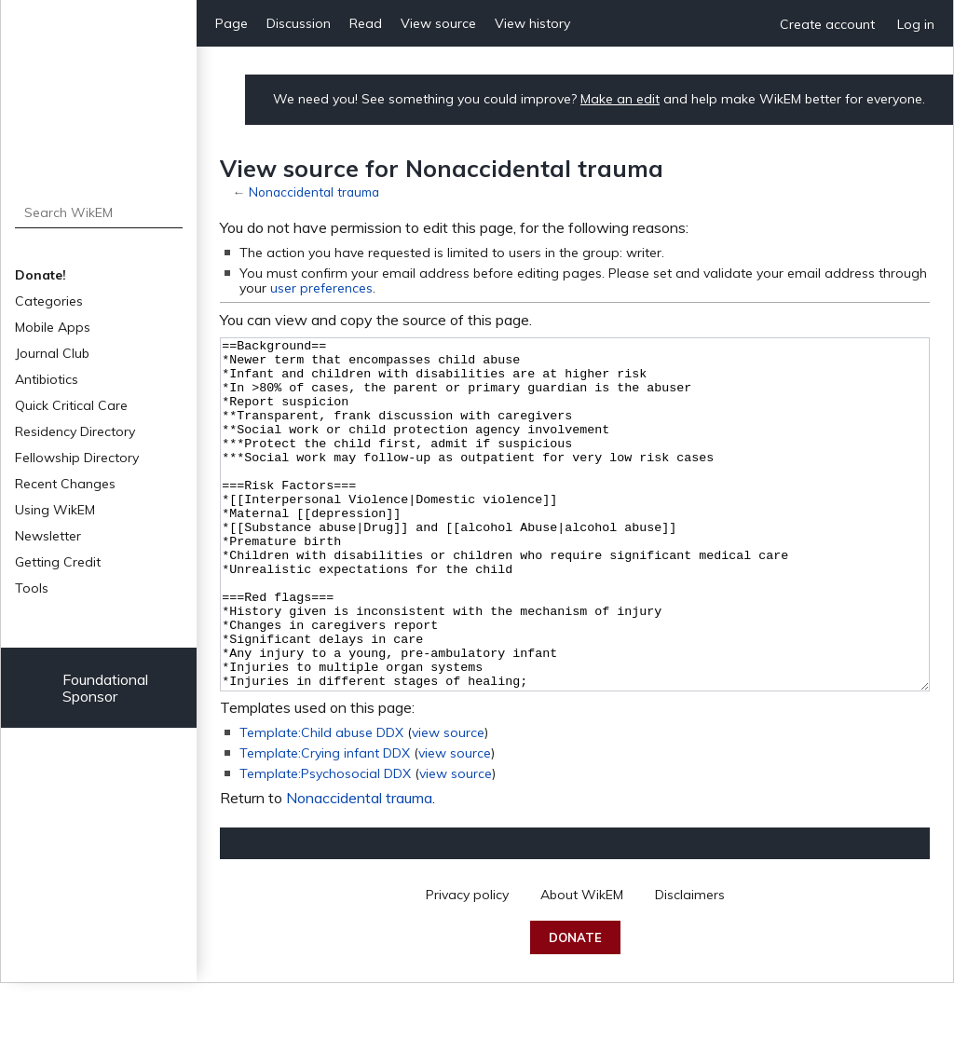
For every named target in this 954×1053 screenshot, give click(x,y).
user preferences (321, 288)
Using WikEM (55, 509)
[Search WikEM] (99, 212)
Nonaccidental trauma (314, 191)
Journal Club (52, 353)
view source (448, 802)
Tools (31, 588)
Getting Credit (58, 562)
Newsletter (48, 535)
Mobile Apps (52, 327)
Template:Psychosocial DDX (325, 843)
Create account (827, 24)
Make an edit (620, 98)
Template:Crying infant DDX (324, 822)
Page (231, 23)
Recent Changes (65, 483)
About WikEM (581, 964)
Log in (915, 24)
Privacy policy (467, 964)
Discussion (298, 23)
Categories (49, 301)
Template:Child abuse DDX (321, 802)
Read (365, 23)
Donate (575, 1007)
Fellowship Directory (77, 457)
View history (532, 23)
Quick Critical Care (71, 405)
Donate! (40, 275)
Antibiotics (46, 379)
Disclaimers (690, 964)
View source (438, 23)
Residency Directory (75, 431)
